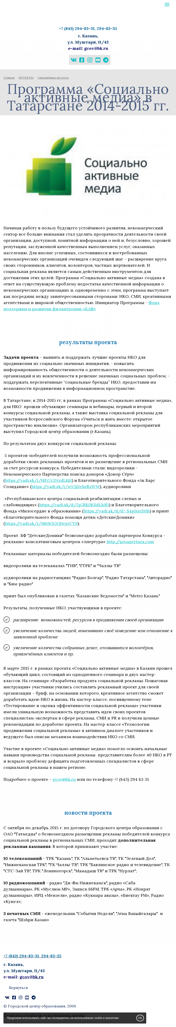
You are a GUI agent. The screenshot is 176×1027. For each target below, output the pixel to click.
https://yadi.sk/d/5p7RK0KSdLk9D (74, 504)
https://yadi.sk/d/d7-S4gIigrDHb (117, 511)
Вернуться (18, 987)
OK (140, 1018)
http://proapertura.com (130, 541)
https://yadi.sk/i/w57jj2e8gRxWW (65, 486)
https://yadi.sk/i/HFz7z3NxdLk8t (38, 480)
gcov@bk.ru (64, 779)
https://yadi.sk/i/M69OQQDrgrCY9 (41, 523)
